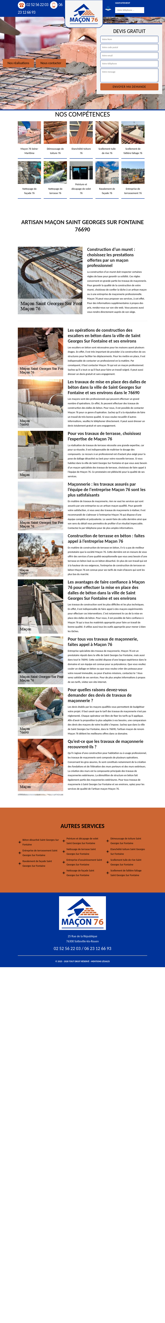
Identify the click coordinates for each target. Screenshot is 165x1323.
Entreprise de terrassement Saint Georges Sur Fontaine (39, 853)
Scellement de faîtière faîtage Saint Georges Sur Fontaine (126, 873)
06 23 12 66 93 (97, 948)
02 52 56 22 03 (33, 4)
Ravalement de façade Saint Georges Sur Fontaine (37, 863)
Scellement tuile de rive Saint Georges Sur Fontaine (125, 862)
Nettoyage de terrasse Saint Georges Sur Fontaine (81, 851)
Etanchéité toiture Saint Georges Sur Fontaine (127, 851)
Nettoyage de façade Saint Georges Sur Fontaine (80, 873)
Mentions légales (100, 961)
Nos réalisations (18, 63)
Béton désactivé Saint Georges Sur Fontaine (40, 842)
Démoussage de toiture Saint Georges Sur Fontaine (125, 841)
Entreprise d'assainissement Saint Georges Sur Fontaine (84, 862)
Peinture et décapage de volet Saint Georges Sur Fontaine (82, 841)
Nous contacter (50, 63)
